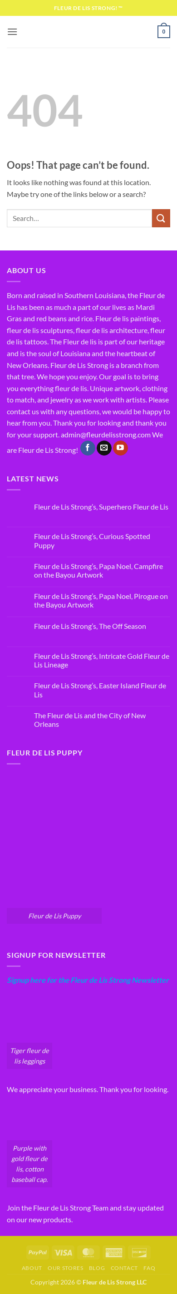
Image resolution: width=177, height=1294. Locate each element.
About (32, 1268)
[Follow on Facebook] (87, 448)
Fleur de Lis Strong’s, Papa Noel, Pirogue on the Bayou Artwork (101, 600)
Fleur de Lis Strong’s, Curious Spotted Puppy (92, 540)
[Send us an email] (104, 448)
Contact (124, 1268)
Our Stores (65, 1268)
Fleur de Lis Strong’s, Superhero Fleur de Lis (101, 506)
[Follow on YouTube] (120, 448)
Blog (97, 1268)
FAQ (149, 1268)
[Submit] (161, 218)
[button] (12, 31)
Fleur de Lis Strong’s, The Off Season (90, 626)
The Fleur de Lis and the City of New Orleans (90, 719)
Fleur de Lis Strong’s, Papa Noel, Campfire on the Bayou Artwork (98, 570)
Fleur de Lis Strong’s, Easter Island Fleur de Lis (100, 689)
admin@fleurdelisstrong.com (106, 434)
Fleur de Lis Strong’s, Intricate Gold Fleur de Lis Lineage (101, 660)
